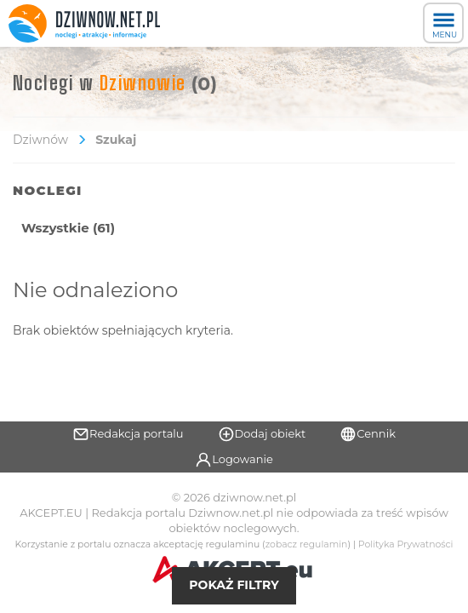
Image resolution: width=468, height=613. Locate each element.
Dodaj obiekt (262, 434)
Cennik (368, 434)
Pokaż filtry (233, 585)
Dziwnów (40, 139)
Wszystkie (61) (68, 228)
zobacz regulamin (306, 544)
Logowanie (234, 459)
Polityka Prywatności (406, 544)
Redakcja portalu (128, 434)
